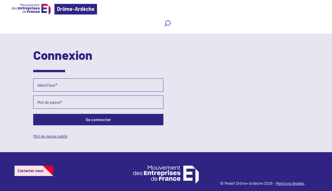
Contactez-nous (30, 170)
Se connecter (98, 119)
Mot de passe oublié (50, 136)
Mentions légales (290, 183)
